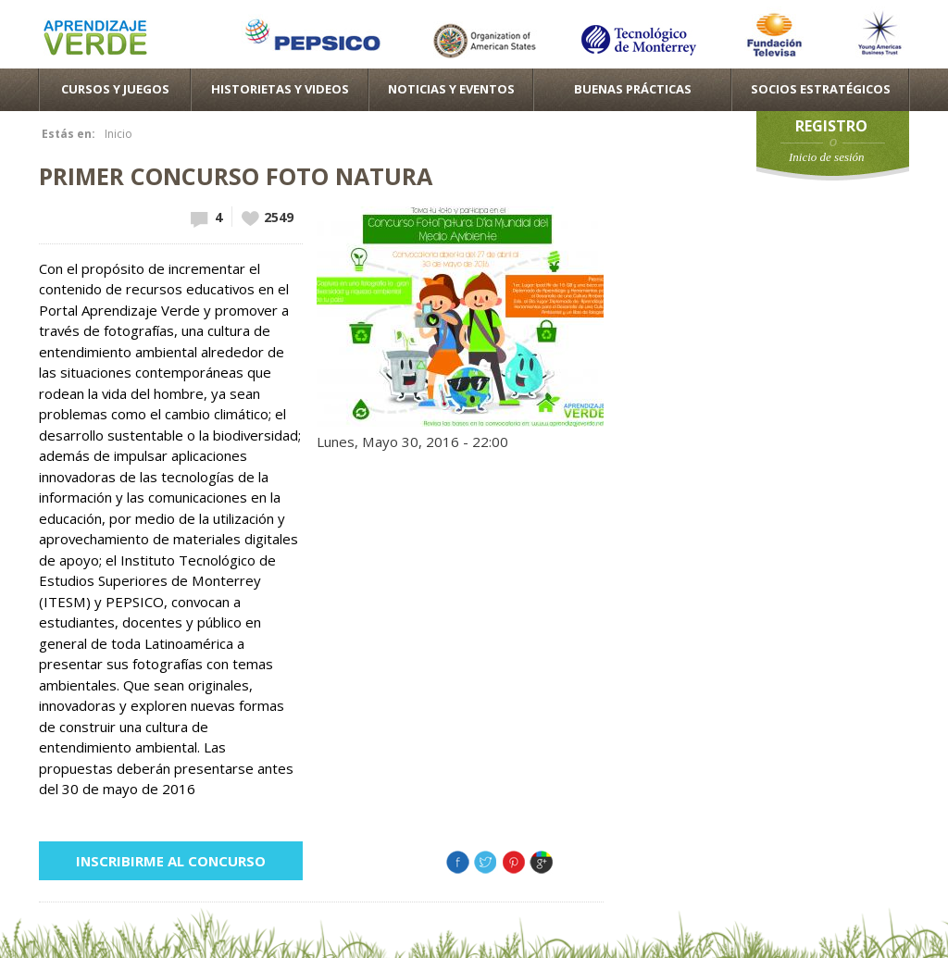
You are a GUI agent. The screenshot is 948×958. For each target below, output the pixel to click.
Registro (831, 126)
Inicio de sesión (827, 157)
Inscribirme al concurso (171, 861)
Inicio (118, 134)
